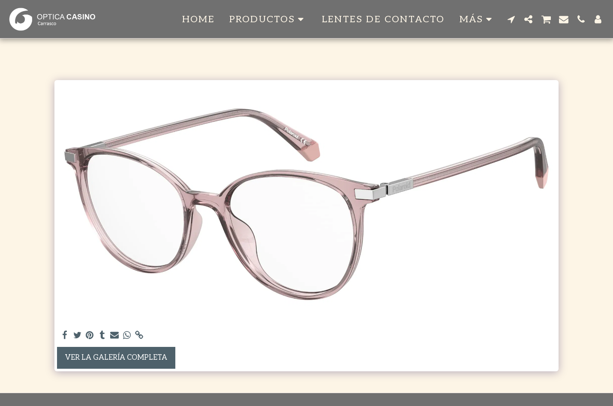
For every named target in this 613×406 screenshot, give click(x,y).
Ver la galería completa (116, 357)
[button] (268, 19)
